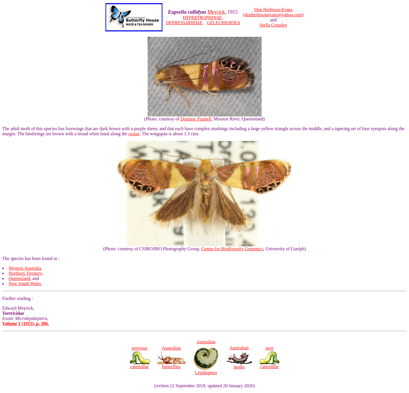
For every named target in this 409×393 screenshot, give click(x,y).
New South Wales (25, 283)
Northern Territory (25, 273)
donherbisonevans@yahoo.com (273, 14)
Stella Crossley (273, 25)
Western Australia (25, 268)
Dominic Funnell (195, 118)
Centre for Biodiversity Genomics (232, 248)
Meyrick (216, 12)
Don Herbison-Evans (273, 9)
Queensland (19, 278)
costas (133, 133)
